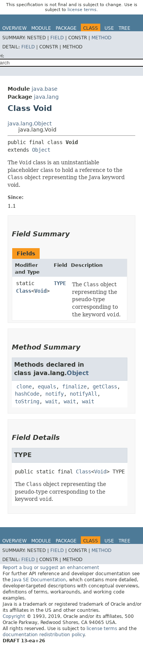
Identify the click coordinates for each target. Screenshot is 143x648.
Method (101, 37)
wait (51, 401)
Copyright (14, 616)
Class (23, 291)
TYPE (60, 283)
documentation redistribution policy (43, 634)
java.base (45, 89)
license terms (81, 9)
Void (40, 291)
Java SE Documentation (39, 579)
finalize (74, 386)
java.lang (46, 97)
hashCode (27, 394)
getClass (105, 386)
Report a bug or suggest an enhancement (51, 567)
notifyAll (83, 394)
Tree (124, 28)
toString (27, 401)
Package (66, 28)
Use (109, 28)
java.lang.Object (29, 123)
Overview (14, 28)
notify (54, 394)
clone (24, 386)
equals (47, 386)
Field (57, 37)
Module (41, 28)
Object (41, 150)
